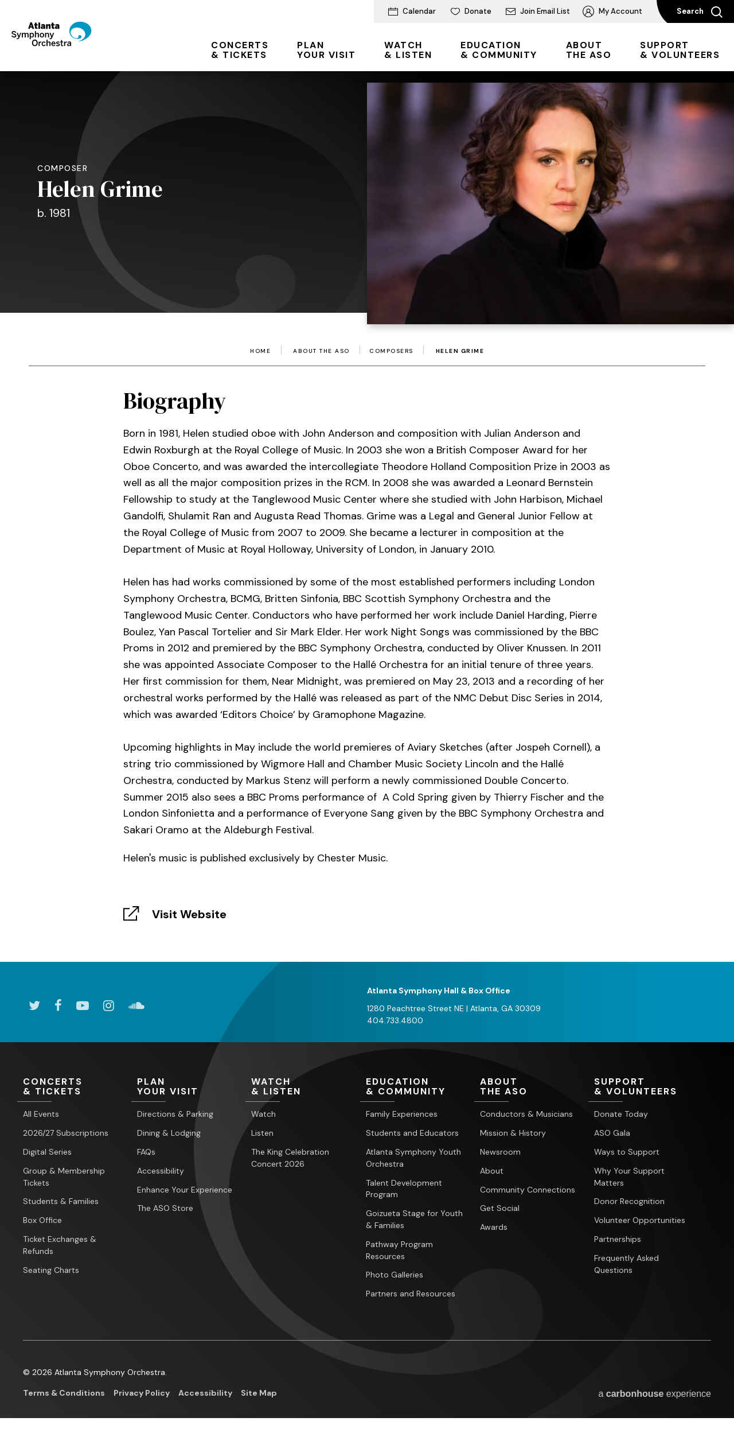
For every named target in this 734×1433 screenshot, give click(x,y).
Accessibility (160, 1171)
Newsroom (500, 1152)
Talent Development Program (404, 1189)
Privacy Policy (142, 1393)
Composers (391, 351)
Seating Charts (51, 1270)
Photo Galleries (394, 1275)
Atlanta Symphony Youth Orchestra (413, 1158)
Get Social (500, 1208)
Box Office (42, 1220)
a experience (654, 1394)
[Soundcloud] (136, 1005)
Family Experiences (402, 1114)
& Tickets (239, 50)
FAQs (146, 1152)
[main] (367, 499)
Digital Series (47, 1152)
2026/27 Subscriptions (65, 1133)
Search (700, 12)
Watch (263, 1114)
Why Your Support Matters (629, 1177)
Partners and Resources (410, 1294)
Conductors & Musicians (526, 1114)
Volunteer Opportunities (639, 1220)
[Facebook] (58, 1005)
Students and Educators (412, 1133)
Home (260, 351)
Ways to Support (626, 1152)
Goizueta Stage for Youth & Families (414, 1220)
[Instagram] (108, 1005)
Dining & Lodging (169, 1133)
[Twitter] (34, 1005)
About (491, 1171)
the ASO (589, 50)
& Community (498, 50)
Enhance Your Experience (184, 1190)
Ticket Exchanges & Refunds (59, 1245)
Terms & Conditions (64, 1393)
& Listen (408, 50)
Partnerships (617, 1239)
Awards (493, 1227)
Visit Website (189, 914)
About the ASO (321, 351)
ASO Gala (612, 1133)
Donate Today (621, 1114)
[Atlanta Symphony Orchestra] (74, 53)
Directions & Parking (175, 1114)
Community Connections (527, 1190)
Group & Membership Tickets (64, 1177)
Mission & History (513, 1133)
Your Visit (326, 50)
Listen (262, 1133)
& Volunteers (680, 50)
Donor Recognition (629, 1202)
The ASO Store (165, 1208)
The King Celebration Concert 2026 (290, 1158)
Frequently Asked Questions (626, 1264)
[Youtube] (82, 1005)
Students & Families (61, 1202)
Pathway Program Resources (399, 1250)
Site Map (259, 1393)
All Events (41, 1114)
